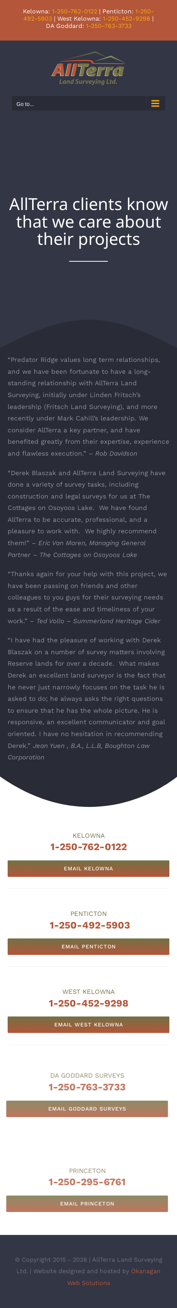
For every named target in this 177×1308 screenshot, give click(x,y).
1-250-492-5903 (90, 925)
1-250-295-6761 (82, 1181)
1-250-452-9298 (126, 18)
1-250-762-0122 (74, 11)
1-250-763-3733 (109, 25)
